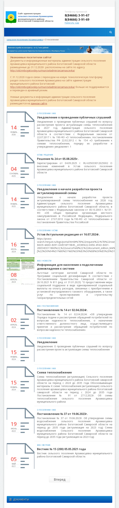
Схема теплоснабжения (54, 372)
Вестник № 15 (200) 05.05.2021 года (61, 449)
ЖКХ (54, 113)
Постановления (50, 306)
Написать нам (72, 22)
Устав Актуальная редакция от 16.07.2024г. (68, 234)
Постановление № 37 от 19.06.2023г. (62, 414)
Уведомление (47, 342)
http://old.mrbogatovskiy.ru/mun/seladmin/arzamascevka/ (42, 70)
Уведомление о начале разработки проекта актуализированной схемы (69, 191)
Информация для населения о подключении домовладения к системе (70, 266)
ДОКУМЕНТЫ (19, 499)
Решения (48, 155)
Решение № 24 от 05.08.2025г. (57, 159)
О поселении (44, 113)
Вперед (59, 479)
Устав (39, 155)
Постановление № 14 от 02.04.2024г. (62, 310)
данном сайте (39, 103)
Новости (46, 261)
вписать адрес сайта (32, 17)
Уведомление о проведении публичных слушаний (74, 117)
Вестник (46, 445)
